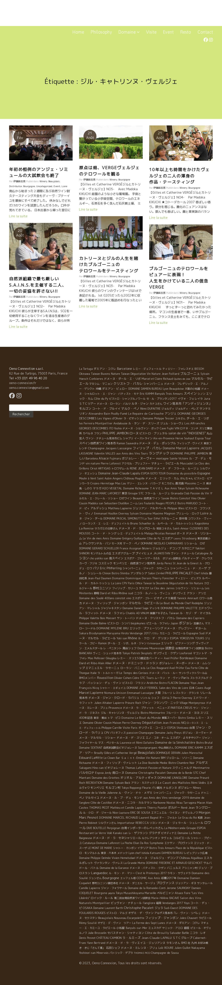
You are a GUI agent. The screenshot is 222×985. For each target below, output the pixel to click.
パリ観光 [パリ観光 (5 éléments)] (157, 788)
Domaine (129, 31)
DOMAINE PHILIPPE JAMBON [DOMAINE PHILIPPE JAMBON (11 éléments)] (189, 453)
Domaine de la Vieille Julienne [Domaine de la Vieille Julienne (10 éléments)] (98, 793)
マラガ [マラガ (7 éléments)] (97, 488)
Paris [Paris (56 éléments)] (185, 677)
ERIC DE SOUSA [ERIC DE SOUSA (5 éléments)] (140, 813)
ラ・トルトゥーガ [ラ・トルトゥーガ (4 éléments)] (108, 673)
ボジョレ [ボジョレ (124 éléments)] (186, 623)
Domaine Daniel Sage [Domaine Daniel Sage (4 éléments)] (135, 608)
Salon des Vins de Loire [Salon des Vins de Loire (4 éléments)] (173, 688)
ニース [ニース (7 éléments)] (201, 483)
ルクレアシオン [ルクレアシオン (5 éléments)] (151, 838)
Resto (185, 31)
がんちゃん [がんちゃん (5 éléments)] (186, 478)
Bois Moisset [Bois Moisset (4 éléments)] (108, 618)
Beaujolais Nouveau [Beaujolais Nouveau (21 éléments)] (112, 918)
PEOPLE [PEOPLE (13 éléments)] (171, 503)
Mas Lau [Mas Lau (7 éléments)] (120, 483)
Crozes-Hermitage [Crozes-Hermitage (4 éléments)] (102, 483)
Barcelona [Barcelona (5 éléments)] (92, 458)
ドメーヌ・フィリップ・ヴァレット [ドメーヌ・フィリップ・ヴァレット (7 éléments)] (114, 763)
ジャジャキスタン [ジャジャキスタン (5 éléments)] (111, 608)
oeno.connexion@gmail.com (29, 388)
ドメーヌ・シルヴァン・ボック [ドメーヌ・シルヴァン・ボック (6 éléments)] (140, 428)
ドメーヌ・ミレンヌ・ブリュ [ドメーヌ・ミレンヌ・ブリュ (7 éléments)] (139, 948)
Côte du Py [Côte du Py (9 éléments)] (101, 399)
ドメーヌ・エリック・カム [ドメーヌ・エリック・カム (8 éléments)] (162, 478)
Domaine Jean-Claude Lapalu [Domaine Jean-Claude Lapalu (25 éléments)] (119, 473)
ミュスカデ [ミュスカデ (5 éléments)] (154, 928)
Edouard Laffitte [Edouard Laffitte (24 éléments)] (91, 758)
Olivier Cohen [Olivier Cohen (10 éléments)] (123, 678)
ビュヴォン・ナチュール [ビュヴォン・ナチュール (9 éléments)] (126, 903)
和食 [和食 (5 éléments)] (200, 817)
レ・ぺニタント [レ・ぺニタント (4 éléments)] (112, 648)
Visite (151, 31)
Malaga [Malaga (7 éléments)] (149, 533)
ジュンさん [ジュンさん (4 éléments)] (95, 878)
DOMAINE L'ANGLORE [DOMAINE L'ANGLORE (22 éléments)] (173, 778)
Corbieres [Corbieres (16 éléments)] (96, 379)
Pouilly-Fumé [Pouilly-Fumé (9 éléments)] (119, 413)
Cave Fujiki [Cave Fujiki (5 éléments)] (167, 428)
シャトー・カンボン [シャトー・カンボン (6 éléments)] (124, 848)
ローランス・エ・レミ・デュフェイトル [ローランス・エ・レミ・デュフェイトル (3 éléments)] (106, 523)
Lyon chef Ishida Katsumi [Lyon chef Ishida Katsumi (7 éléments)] (145, 853)
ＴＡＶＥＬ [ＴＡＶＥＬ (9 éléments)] (157, 488)
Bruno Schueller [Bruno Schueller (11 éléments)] (140, 523)
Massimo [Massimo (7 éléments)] (190, 483)
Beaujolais (54, 181)
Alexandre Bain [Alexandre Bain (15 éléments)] (99, 413)
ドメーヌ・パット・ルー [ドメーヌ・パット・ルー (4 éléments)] (163, 673)
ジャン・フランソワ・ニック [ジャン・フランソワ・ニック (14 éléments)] (160, 703)
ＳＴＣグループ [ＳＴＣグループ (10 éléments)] (182, 938)
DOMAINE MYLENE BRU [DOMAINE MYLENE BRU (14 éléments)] (112, 628)
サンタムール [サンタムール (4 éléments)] (205, 883)
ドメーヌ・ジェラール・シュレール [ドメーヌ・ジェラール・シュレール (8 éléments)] (180, 823)
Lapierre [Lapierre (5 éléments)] (118, 703)
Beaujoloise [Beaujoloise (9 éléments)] (176, 389)
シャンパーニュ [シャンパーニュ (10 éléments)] (153, 384)
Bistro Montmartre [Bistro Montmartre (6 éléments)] (153, 713)
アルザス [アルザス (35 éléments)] (202, 763)
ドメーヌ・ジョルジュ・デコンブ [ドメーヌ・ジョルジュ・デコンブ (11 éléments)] (157, 858)
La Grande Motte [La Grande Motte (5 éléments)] (134, 863)
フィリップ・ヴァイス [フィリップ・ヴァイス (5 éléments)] (190, 443)
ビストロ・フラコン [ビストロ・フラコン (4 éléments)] (134, 683)
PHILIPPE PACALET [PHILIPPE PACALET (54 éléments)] (179, 573)
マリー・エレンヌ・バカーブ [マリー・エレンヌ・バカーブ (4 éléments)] (144, 483)
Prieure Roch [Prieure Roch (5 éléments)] (133, 703)
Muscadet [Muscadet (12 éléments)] (187, 463)
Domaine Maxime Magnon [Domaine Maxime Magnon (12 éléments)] (157, 513)
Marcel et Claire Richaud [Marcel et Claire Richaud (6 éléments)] (157, 379)
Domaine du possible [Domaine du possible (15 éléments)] (181, 473)
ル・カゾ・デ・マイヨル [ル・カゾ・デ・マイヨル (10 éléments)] (195, 613)
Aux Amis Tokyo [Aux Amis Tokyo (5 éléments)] (175, 488)
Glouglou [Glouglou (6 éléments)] (111, 658)
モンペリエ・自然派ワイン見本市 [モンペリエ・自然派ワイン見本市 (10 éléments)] (134, 563)
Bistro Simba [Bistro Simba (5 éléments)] (186, 718)
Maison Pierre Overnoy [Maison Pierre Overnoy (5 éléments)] (127, 723)
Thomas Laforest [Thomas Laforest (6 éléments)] (136, 768)
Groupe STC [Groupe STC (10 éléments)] (136, 493)
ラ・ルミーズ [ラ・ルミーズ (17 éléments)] (131, 938)
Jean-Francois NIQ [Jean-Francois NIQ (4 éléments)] (174, 723)
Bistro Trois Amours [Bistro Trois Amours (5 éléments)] (162, 848)
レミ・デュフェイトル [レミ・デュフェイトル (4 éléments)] (131, 533)
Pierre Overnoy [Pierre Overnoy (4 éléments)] (182, 698)
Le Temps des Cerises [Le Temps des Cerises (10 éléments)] (133, 673)
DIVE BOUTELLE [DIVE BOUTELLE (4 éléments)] (96, 828)
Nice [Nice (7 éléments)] (115, 813)
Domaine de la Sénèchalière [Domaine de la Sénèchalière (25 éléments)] (175, 742)
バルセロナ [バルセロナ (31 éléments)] (86, 773)
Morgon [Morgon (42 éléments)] (204, 812)
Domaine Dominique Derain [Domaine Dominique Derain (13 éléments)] (131, 578)
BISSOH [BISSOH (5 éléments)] (199, 369)
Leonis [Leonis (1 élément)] (177, 538)
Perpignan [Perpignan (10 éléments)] (113, 828)
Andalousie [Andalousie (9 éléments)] (120, 423)
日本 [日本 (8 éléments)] (192, 688)
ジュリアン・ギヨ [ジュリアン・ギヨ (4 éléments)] (185, 883)
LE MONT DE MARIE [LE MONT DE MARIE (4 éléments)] (100, 848)
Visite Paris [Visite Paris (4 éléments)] (130, 728)
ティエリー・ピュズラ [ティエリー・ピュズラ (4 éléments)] (188, 578)
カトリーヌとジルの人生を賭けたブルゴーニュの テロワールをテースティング (143, 265)
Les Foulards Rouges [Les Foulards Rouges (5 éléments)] (152, 503)
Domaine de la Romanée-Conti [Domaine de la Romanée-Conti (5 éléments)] (147, 888)
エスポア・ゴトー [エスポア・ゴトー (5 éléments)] (142, 598)
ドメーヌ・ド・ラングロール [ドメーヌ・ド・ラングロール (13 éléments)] (137, 528)
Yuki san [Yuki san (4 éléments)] (122, 638)
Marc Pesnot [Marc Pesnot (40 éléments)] (88, 817)
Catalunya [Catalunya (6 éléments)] (89, 843)
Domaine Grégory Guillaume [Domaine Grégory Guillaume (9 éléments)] (128, 538)
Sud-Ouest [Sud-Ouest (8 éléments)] (171, 908)
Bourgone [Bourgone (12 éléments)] (100, 893)
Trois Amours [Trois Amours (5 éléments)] (174, 394)
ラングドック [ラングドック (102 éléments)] (159, 453)
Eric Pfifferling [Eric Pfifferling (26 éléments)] (111, 568)
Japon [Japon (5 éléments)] (174, 623)
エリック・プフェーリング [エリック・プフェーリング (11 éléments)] (146, 628)
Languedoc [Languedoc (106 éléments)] (99, 872)
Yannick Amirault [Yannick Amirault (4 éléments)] (187, 598)
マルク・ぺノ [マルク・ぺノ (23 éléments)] (130, 408)
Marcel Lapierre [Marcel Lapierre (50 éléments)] (91, 692)
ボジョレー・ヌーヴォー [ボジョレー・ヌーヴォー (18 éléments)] (138, 458)
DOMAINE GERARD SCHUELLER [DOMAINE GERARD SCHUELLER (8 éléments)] (99, 548)
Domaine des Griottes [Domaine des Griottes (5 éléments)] (105, 778)
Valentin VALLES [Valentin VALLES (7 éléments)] (104, 453)
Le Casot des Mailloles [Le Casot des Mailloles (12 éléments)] (174, 783)
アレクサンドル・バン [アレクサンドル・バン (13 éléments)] (97, 543)
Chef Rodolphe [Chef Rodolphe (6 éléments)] (194, 603)
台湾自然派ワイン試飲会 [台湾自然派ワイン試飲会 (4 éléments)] (189, 648)
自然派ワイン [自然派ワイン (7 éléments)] (152, 498)
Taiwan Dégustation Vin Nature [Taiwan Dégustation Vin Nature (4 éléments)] (141, 374)
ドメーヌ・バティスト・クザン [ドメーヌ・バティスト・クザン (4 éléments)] (148, 868)
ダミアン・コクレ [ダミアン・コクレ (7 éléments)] (105, 369)
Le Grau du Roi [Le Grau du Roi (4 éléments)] (187, 817)
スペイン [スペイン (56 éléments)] (190, 393)
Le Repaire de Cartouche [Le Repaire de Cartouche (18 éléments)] (146, 413)
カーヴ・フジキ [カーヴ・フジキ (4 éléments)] (88, 563)
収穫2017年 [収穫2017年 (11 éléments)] (168, 878)
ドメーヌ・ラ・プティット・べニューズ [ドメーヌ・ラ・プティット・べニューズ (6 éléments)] (146, 708)
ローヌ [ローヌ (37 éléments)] (134, 433)
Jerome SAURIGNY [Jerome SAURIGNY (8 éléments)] (178, 888)
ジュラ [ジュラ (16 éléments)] (159, 908)
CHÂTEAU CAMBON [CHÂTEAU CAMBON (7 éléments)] (109, 938)
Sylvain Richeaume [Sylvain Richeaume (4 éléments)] (197, 488)
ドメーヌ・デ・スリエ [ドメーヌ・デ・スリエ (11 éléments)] (131, 738)
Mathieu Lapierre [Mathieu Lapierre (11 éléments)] (120, 508)
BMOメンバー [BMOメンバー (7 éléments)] (87, 678)
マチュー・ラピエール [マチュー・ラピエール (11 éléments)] (165, 463)
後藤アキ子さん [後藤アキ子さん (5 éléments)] (159, 613)
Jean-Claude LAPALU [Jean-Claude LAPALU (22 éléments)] (157, 938)
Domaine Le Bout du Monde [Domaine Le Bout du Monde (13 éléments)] (141, 718)
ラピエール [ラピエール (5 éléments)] (205, 918)
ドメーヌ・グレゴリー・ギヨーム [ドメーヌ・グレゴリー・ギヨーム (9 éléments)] (185, 628)
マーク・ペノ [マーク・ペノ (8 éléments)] (131, 543)
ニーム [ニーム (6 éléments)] (134, 503)
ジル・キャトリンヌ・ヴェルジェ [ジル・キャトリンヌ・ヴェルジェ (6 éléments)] (120, 713)
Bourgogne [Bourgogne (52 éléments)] (111, 878)
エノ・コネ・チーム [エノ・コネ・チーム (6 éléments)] (157, 738)
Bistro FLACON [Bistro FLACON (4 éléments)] (168, 683)
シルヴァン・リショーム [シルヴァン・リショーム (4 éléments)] (189, 588)
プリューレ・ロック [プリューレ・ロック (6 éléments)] (187, 513)
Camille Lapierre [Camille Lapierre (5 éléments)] (89, 888)
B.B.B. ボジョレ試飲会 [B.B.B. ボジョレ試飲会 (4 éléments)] (167, 558)
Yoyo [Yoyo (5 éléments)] (186, 903)
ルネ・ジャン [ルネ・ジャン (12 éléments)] (140, 404)
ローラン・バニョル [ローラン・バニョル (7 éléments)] (133, 668)
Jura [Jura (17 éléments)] (207, 398)
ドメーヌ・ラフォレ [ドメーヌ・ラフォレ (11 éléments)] (112, 613)
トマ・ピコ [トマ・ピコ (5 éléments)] (114, 718)
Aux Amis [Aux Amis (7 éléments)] (154, 878)
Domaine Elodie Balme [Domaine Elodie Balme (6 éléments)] (92, 623)
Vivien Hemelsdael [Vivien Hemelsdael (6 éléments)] (123, 858)
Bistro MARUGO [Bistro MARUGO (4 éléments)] (188, 503)
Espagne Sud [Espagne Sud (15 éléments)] (195, 633)
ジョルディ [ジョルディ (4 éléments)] (167, 409)
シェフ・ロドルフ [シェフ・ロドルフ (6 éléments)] (161, 698)
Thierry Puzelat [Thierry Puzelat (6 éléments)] (157, 808)
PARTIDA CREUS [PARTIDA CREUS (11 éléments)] (181, 708)
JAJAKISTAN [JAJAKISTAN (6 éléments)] (161, 553)
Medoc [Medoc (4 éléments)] (164, 763)
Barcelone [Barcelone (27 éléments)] (124, 369)
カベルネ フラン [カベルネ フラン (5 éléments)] (92, 433)
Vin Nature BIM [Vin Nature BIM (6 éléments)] (155, 758)
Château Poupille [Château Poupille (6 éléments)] (134, 478)
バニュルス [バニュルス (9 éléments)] (174, 868)
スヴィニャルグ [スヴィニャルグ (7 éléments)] (182, 768)
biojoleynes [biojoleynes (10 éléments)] (138, 623)
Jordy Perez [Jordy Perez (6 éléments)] (164, 563)
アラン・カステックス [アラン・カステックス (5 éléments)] (144, 783)
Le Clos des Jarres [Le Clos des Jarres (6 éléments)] (162, 588)
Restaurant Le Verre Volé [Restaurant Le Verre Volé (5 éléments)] (95, 833)
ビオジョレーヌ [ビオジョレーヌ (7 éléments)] (114, 768)
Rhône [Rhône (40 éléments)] (132, 638)
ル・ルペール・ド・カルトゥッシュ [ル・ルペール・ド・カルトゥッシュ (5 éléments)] (173, 523)
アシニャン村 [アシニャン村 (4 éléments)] (190, 868)
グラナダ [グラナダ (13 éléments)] (154, 833)
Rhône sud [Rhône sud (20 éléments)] (126, 593)
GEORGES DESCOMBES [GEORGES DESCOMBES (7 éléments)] (93, 428)
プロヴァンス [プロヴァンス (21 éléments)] (165, 883)
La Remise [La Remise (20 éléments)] (86, 528)
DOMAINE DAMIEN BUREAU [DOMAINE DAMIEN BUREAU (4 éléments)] (145, 389)
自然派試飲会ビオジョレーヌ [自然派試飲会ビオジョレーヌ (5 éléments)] (120, 748)
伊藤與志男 (19, 181)
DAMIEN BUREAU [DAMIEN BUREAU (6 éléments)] (172, 853)
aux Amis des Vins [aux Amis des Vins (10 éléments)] (155, 798)
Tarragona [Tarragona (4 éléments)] (189, 803)
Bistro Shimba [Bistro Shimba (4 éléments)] (120, 573)
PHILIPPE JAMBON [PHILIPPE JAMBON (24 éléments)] (116, 433)
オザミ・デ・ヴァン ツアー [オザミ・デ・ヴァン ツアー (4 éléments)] (114, 923)
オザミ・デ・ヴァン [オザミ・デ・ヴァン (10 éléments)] (140, 913)
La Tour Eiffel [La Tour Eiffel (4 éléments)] (152, 518)
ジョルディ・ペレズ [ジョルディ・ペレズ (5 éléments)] (187, 409)
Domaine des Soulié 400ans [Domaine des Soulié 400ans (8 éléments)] (96, 598)
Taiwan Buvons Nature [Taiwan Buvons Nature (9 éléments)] (105, 374)
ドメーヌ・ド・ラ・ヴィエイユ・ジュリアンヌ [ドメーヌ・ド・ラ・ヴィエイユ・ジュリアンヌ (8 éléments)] (135, 943)
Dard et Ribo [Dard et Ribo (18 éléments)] (109, 593)
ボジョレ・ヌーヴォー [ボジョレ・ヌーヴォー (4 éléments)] (196, 733)
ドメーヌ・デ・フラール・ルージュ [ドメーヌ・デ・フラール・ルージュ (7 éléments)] (176, 468)
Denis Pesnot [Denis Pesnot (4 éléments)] (87, 938)
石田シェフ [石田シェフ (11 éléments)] (113, 948)
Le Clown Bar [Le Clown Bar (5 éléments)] (112, 758)
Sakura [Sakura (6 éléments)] (83, 633)
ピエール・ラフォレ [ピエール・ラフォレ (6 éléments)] (158, 623)
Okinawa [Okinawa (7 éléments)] (84, 374)
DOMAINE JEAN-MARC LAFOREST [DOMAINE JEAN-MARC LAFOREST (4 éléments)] (100, 493)
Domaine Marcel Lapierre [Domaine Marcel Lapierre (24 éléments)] (181, 448)
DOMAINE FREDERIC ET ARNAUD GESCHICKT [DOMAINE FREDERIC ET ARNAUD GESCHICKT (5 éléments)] (174, 863)
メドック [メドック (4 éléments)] (122, 853)
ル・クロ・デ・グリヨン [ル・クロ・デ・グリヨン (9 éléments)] (153, 638)
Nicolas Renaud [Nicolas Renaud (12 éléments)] (165, 533)
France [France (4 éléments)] (124, 548)
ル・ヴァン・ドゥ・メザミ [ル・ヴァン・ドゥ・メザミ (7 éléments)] (135, 793)
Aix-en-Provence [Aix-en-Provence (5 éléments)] (164, 438)
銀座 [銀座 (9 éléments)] (186, 928)
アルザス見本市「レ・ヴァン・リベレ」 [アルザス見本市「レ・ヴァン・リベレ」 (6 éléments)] (177, 913)
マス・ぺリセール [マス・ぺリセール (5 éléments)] (108, 743)
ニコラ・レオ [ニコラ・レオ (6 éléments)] (198, 933)
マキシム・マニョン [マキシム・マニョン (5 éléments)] (101, 384)
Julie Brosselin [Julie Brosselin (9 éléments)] (97, 933)
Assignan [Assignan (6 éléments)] (135, 548)
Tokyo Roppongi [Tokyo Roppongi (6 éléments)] (131, 788)
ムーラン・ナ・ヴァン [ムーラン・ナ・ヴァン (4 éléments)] (168, 678)
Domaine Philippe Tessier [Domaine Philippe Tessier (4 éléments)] (158, 418)
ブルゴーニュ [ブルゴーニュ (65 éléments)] (190, 373)
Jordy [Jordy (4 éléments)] (107, 773)
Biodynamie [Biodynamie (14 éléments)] (97, 633)
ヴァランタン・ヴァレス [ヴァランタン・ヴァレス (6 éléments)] (108, 863)
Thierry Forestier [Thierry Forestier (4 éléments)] (163, 578)
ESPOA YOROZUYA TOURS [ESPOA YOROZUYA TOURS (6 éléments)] (187, 638)
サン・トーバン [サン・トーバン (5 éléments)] (126, 618)
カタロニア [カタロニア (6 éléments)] (187, 548)
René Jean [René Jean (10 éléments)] (188, 808)
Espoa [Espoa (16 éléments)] (99, 773)
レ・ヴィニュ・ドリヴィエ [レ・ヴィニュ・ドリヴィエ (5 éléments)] (170, 593)
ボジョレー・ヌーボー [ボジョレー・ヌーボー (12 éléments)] (173, 663)
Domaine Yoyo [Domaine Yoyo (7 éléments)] (187, 683)
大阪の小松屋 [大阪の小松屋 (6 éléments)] (192, 389)
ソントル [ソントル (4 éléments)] (145, 698)
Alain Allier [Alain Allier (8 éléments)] (105, 663)
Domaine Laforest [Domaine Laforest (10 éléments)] (108, 843)
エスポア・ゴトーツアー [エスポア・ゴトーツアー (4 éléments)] (138, 558)
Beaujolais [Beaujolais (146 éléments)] (146, 752)
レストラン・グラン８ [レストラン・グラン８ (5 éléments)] (186, 693)
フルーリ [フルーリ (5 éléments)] (167, 693)
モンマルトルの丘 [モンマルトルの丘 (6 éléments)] (100, 553)
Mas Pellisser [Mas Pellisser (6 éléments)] (96, 658)
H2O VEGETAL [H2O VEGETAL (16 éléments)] (112, 488)
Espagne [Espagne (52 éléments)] (204, 473)
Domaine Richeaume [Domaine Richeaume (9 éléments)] (136, 488)
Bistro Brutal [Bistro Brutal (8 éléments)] (204, 743)
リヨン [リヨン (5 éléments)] (153, 823)
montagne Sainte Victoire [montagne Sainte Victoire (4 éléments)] (172, 458)
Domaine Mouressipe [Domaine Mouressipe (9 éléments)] (151, 648)
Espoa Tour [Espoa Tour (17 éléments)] (203, 438)
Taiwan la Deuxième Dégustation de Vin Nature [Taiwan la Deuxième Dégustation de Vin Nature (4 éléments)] (173, 583)
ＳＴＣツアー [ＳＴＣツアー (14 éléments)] (87, 404)
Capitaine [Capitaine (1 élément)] (124, 813)
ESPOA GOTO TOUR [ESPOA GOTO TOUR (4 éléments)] (153, 473)
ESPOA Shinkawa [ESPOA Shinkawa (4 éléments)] (177, 728)
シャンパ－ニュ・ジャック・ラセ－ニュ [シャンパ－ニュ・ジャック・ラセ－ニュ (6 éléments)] (176, 793)
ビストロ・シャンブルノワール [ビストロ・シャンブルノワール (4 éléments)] (127, 399)
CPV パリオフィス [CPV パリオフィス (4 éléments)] (115, 733)
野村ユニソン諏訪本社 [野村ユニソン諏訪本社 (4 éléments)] (105, 883)
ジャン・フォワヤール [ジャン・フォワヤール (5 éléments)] (114, 888)
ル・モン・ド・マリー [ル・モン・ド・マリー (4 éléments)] (122, 873)
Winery (43, 181)
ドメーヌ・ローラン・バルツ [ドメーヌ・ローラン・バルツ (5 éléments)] (114, 404)
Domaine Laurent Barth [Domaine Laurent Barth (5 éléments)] (108, 908)
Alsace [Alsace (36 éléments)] (104, 458)
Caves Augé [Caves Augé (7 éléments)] (203, 688)
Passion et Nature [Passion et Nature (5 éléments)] (159, 768)
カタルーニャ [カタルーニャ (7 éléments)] (169, 518)
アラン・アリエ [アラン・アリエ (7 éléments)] (196, 593)
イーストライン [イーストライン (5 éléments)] (143, 438)
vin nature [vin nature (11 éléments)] (93, 463)
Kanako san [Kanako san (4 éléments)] (120, 833)
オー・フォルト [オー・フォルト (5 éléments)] (168, 817)
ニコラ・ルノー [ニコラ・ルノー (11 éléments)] (144, 593)
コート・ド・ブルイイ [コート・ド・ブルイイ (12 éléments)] (106, 409)
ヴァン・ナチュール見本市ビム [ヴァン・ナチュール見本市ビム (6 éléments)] (104, 438)
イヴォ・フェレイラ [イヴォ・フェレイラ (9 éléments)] (190, 399)
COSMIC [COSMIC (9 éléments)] (142, 878)
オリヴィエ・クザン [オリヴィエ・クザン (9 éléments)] (166, 653)
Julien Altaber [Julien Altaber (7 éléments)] (103, 703)
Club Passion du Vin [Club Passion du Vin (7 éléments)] (196, 493)
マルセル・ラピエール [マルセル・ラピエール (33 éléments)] (144, 603)
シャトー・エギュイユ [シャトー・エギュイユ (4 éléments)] (113, 688)
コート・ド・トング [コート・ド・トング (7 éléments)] (104, 533)
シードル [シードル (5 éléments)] (90, 628)
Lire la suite (18, 216)
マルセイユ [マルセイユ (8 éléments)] (92, 798)
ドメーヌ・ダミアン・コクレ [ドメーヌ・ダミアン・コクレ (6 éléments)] (183, 923)
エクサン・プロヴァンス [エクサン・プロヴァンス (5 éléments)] (178, 843)
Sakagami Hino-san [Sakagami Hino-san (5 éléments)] (91, 768)
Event (168, 31)
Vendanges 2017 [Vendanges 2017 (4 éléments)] (172, 903)
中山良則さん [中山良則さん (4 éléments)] (166, 748)
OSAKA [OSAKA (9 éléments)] (87, 908)
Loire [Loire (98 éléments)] (204, 513)
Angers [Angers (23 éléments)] (118, 478)
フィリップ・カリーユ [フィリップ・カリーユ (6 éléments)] (125, 588)
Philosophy (101, 31)
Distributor (15, 186)
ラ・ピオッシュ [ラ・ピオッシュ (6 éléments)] (133, 418)
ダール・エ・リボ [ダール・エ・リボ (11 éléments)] (197, 418)
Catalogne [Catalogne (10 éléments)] (202, 553)
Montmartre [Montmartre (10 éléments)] (201, 768)
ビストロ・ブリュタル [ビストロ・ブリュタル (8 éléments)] (153, 433)
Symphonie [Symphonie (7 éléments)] (156, 843)
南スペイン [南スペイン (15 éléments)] (116, 558)
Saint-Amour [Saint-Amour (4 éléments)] (181, 528)
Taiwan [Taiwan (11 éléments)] (174, 613)
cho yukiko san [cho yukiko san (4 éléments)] (99, 558)
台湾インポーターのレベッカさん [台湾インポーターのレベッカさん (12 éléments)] (142, 828)
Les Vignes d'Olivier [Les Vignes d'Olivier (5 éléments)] (110, 418)
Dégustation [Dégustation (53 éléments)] (152, 722)
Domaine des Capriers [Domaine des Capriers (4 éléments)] (190, 618)
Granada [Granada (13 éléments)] (177, 493)
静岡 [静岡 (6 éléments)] (96, 593)
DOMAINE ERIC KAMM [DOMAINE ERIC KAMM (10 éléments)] (189, 748)
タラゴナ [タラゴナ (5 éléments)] (144, 588)
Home (78, 31)
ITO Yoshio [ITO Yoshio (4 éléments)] (115, 428)
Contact (205, 31)
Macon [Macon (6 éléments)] (201, 803)
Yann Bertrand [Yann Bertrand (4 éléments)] (96, 943)
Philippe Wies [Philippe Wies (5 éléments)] (175, 508)
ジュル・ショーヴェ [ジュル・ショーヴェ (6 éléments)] (172, 423)
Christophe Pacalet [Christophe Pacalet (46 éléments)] (139, 907)
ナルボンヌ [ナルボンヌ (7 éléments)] (170, 788)
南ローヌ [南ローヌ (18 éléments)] (118, 773)
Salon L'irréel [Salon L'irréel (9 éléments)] (156, 573)
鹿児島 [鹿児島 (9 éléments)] (179, 483)
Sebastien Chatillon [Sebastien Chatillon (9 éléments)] (116, 503)
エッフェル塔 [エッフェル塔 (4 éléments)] (128, 878)
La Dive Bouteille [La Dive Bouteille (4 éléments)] (148, 763)
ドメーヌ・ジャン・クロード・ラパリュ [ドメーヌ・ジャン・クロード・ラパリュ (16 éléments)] (113, 698)
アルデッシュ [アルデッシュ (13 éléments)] (98, 508)
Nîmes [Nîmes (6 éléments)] (197, 788)
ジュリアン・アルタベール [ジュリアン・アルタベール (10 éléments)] (149, 508)
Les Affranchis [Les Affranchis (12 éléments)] (194, 423)
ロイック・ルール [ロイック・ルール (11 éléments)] (102, 898)
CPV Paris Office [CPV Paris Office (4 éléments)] (132, 583)
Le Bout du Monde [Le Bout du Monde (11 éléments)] (172, 603)
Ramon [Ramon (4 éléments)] (102, 643)
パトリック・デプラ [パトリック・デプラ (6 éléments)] (121, 953)
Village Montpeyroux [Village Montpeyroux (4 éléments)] (192, 703)
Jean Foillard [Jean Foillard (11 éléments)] (170, 374)
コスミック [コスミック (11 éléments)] (105, 563)
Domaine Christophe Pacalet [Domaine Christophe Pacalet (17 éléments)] (145, 773)
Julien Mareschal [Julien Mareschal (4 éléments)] (191, 753)
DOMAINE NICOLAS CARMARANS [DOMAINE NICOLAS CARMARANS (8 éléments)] (162, 543)
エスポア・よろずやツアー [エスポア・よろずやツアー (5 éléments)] (185, 738)
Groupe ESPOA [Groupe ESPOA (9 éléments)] (196, 828)
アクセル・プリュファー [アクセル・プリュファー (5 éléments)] (136, 463)
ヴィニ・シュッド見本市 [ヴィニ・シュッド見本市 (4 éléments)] (107, 653)
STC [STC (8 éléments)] (195, 773)
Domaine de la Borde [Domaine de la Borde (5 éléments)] (179, 773)
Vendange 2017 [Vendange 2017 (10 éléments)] (140, 633)
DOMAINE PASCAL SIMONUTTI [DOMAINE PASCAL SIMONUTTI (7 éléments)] (123, 518)
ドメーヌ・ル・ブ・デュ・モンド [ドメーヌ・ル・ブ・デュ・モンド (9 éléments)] (121, 798)
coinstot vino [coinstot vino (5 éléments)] (123, 598)
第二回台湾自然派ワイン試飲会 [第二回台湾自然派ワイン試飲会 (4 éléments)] (132, 898)
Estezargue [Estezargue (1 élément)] (153, 643)
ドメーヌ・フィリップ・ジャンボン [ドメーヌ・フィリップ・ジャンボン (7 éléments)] (105, 603)
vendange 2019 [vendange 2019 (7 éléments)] (178, 798)
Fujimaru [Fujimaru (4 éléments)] (115, 458)
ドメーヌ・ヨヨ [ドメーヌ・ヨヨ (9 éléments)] (189, 713)
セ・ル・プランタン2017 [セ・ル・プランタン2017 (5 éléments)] (161, 399)
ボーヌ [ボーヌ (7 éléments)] (181, 533)
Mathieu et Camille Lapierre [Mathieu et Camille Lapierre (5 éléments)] (128, 808)
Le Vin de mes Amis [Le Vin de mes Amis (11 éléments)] (96, 538)
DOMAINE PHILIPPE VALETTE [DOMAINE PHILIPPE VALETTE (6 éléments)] (179, 608)
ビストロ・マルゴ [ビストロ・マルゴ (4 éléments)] (116, 913)
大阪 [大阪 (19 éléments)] (158, 693)
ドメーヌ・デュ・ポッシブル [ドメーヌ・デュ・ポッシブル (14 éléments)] (157, 443)
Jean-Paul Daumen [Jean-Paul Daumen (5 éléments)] (99, 578)
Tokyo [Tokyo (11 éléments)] (126, 653)
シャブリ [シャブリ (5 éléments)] (128, 438)
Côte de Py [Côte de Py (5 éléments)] (154, 538)
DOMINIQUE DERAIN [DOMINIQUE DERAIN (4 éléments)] (168, 753)
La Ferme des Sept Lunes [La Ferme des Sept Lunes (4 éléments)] (148, 923)
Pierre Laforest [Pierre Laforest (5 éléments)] (111, 463)
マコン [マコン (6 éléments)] (197, 653)
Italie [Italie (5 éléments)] (93, 673)
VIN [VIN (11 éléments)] (177, 428)
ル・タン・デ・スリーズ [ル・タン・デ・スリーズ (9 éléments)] (143, 423)
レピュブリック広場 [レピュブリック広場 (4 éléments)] (195, 853)
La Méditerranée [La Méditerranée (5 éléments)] (175, 828)
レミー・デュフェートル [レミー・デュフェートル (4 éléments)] (147, 369)
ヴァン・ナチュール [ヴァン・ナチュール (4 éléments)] (182, 553)
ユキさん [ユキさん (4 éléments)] (180, 418)
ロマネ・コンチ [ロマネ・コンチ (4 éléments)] (189, 428)
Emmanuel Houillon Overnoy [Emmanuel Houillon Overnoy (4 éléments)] (111, 513)
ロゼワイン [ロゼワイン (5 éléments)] (125, 498)
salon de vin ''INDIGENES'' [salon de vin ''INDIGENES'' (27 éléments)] (187, 433)
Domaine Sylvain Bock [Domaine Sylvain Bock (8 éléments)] (116, 783)
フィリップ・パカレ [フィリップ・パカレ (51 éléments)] (147, 448)
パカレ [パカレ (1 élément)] (155, 633)
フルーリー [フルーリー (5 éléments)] (172, 713)
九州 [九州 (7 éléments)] (194, 943)
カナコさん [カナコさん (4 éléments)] (155, 404)
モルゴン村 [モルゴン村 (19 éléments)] (113, 787)
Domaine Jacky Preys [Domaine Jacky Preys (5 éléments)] (168, 733)
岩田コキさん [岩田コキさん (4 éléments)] (164, 528)
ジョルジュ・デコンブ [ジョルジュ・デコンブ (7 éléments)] (166, 548)
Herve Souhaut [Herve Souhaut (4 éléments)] (184, 438)
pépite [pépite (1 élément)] (111, 893)
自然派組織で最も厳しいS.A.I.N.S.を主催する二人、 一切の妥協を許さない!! (60, 285)
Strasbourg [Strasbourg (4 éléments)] (189, 538)
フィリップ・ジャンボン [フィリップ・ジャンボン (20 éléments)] (162, 918)
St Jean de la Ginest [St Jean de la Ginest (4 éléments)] (186, 563)
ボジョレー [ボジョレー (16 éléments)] (185, 788)
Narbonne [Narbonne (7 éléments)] (159, 803)
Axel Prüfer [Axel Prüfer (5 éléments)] (171, 658)
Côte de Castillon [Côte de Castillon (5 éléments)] (101, 803)
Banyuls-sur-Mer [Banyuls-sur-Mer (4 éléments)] (136, 928)
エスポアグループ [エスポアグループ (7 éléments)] (123, 553)
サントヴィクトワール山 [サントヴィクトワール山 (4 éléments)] (193, 673)
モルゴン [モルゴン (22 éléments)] (85, 408)
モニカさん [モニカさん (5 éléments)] (168, 483)
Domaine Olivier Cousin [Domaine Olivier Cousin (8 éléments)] (97, 723)
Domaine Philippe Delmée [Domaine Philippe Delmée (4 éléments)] (95, 858)
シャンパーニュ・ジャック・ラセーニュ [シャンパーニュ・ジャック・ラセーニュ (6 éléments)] (145, 568)
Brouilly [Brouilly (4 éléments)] (98, 753)
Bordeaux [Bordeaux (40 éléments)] (187, 658)
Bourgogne (29, 186)
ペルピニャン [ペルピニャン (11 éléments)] (165, 893)
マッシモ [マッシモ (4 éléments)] (154, 608)
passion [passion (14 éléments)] (132, 733)
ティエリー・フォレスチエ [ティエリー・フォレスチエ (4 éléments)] (178, 369)
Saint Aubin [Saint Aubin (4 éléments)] (104, 478)
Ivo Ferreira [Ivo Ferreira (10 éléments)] (86, 423)
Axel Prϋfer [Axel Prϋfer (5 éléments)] (176, 668)
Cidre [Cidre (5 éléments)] (135, 678)
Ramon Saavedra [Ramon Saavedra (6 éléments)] (127, 443)
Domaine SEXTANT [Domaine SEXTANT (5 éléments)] (90, 748)
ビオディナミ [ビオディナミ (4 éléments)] (169, 833)
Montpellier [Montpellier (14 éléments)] (104, 423)
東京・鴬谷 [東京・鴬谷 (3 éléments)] (100, 718)
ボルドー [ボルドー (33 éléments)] (174, 807)
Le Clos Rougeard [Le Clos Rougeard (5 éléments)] (157, 668)
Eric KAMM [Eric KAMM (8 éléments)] (147, 394)
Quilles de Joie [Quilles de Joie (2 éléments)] (182, 379)
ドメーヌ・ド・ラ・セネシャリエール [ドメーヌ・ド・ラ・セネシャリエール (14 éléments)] (117, 838)
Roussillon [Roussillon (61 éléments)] (105, 677)
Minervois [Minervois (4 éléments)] (102, 953)
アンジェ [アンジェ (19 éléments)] (171, 413)
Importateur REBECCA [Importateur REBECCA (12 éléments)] (133, 823)
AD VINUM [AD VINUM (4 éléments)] (142, 613)
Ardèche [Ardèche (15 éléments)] (152, 683)
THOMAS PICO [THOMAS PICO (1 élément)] (142, 953)
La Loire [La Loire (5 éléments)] (116, 583)
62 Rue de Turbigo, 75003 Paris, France (38, 373)
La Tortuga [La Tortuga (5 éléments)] (86, 369)
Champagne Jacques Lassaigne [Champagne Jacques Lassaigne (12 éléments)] (110, 448)
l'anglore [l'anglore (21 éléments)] (149, 903)
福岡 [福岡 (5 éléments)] (158, 903)
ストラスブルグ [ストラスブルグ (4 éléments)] (199, 678)
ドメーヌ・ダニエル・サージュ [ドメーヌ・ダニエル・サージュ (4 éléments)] (137, 883)
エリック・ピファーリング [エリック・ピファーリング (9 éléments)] (178, 643)
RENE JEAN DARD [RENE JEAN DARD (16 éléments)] (141, 468)
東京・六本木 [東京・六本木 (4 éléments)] (108, 853)
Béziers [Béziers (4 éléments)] (147, 548)
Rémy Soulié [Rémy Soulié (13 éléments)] (88, 923)
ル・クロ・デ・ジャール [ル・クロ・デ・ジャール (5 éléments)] (97, 813)
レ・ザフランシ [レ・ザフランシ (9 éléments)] (138, 833)
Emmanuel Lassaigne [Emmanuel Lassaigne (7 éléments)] (140, 693)
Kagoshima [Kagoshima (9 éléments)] (202, 523)
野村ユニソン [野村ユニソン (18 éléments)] (102, 588)
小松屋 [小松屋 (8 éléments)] (120, 928)
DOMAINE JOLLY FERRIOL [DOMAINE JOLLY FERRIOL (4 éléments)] (142, 688)
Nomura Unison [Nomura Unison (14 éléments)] (115, 693)
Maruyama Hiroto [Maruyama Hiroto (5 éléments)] (118, 633)
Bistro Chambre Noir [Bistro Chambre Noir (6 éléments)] (181, 763)
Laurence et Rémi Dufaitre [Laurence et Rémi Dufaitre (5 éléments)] (137, 743)
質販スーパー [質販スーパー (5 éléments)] (169, 718)
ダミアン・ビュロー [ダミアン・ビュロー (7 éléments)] (114, 389)
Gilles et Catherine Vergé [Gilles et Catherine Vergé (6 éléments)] (120, 753)
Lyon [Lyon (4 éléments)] (165, 389)
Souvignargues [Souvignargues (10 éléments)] (147, 748)
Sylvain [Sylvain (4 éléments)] (134, 513)
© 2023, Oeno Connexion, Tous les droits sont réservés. (120, 963)
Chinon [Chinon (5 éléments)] (107, 573)
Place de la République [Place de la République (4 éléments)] (190, 848)
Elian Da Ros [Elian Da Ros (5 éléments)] (141, 843)
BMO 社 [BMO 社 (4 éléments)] (185, 943)
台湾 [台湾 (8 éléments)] (192, 728)
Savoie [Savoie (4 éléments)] (165, 498)
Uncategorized (44, 186)
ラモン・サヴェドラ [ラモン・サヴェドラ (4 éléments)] (179, 873)
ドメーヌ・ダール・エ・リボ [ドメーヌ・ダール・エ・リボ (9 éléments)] (122, 379)
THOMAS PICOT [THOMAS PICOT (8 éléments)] (99, 808)
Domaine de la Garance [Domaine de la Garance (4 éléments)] (114, 868)
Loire (64, 186)
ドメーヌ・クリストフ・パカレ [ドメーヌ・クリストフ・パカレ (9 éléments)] (155, 618)
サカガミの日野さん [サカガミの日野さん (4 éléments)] (106, 528)
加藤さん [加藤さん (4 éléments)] (199, 623)
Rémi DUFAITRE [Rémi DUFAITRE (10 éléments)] (150, 409)
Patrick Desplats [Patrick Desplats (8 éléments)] (141, 653)
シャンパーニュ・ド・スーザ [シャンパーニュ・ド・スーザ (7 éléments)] (188, 568)
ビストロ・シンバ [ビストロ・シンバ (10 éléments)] (118, 623)
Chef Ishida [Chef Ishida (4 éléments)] (201, 573)
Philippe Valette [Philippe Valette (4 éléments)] (89, 618)
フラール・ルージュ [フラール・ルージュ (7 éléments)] (157, 493)
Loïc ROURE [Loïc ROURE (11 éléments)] (166, 948)
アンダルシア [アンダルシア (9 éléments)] (138, 573)
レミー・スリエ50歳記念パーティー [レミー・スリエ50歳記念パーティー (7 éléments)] (140, 658)
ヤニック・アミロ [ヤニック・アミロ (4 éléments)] (172, 928)
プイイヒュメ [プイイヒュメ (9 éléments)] (143, 553)
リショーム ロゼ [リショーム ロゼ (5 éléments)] (194, 543)
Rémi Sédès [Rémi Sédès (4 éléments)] (198, 783)
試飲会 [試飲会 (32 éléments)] (170, 648)
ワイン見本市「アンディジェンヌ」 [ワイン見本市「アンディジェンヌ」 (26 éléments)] (187, 403)
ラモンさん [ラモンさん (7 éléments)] (173, 943)
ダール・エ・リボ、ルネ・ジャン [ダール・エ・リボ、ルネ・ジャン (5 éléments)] (127, 643)
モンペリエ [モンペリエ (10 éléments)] (97, 788)
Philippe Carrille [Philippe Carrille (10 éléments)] (111, 728)
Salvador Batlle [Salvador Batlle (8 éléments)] (179, 933)
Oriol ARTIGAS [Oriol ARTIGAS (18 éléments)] (100, 468)
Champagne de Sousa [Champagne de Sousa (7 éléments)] (165, 953)
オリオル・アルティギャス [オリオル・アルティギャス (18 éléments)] (138, 778)
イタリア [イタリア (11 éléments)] (143, 848)
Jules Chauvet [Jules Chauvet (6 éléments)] (189, 918)
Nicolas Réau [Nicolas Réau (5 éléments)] (174, 803)
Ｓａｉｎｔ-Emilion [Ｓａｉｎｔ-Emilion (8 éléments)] (133, 758)
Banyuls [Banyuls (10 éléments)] (160, 394)
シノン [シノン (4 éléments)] (201, 394)
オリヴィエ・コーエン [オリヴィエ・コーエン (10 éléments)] (152, 728)
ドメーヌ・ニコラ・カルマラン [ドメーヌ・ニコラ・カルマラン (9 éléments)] (132, 803)
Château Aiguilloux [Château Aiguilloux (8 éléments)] (191, 858)
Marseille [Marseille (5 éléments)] (150, 893)
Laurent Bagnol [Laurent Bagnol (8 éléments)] (148, 817)
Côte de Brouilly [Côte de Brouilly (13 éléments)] (157, 933)
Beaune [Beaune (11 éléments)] (138, 498)
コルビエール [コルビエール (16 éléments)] (181, 838)
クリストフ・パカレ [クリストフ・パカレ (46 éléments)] (128, 383)
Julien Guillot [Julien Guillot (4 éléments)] (183, 948)
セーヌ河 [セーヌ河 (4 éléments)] (117, 543)
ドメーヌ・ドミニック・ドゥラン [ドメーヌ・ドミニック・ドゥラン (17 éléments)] (135, 663)
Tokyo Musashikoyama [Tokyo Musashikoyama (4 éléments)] (130, 893)
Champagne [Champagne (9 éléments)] (146, 733)
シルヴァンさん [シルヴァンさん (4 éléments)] (107, 823)
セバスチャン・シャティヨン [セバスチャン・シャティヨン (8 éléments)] (125, 933)
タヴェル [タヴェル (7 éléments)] (166, 838)
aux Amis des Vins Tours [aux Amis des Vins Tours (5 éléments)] (132, 453)
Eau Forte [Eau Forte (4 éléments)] (191, 668)
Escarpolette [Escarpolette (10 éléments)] (135, 918)
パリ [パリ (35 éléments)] (96, 568)
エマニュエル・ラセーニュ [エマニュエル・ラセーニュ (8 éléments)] (102, 668)
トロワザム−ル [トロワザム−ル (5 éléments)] (120, 468)
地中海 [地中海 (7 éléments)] (183, 518)
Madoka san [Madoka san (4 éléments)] (95, 503)
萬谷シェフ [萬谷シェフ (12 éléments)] (129, 648)
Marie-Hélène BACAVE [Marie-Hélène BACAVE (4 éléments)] (165, 898)
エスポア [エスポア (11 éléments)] (167, 538)
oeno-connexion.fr (22, 383)
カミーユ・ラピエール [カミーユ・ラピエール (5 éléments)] (173, 633)
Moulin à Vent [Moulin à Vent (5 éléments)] (87, 478)
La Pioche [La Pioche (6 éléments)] (126, 843)
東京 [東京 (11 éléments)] (124, 493)
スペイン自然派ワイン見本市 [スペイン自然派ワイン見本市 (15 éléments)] (97, 443)
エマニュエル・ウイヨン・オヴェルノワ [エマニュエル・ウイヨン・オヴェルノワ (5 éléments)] (174, 813)
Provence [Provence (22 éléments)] (115, 708)
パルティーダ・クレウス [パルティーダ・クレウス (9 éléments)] (197, 558)
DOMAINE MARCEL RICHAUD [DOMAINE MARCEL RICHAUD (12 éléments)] (118, 817)
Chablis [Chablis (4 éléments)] (130, 613)
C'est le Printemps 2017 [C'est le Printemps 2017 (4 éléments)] (151, 873)
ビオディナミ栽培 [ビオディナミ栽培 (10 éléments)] (165, 598)
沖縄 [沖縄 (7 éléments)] (98, 389)
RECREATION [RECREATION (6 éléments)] (94, 783)
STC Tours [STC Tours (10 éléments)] (147, 678)
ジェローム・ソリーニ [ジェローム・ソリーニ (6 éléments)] (179, 758)
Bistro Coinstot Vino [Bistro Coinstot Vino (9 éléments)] (183, 498)
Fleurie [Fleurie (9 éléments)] (146, 788)
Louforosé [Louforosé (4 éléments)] (186, 653)
